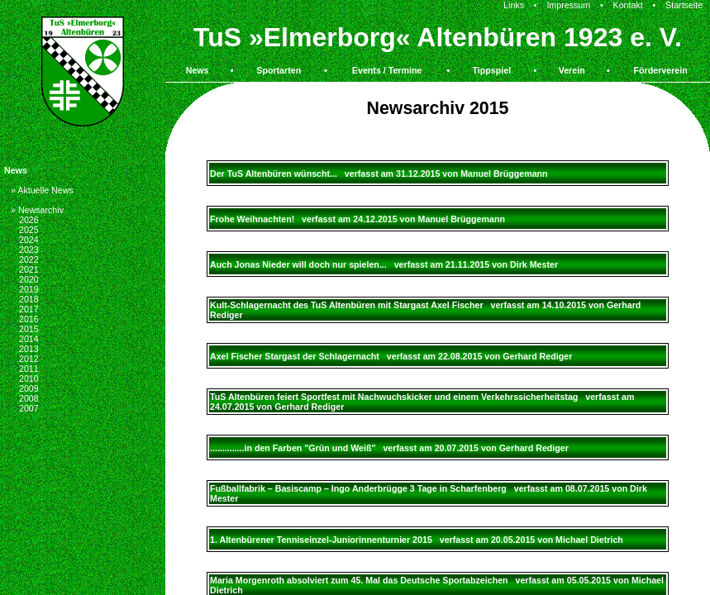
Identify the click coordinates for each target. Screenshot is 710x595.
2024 (29, 240)
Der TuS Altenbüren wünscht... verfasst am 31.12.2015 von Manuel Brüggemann (379, 173)
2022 (29, 259)
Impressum (568, 5)
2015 (29, 329)
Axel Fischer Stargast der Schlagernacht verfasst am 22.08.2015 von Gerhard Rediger (391, 356)
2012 (29, 359)
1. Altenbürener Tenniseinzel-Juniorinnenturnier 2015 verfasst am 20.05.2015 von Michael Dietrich (416, 540)
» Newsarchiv (37, 210)
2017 (29, 309)
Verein (572, 70)
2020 (29, 279)
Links (513, 5)
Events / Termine (387, 70)
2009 (29, 388)
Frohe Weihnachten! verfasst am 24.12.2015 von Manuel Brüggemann (357, 219)
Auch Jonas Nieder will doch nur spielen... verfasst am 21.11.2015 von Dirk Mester (384, 264)
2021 (29, 269)
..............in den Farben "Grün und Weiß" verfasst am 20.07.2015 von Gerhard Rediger (389, 448)
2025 (29, 230)
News (197, 70)
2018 (29, 299)
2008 (29, 398)
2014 (29, 339)
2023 (29, 250)
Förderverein (661, 70)
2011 (29, 369)
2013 (29, 349)
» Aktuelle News (42, 190)
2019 (29, 289)
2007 (29, 408)
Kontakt (628, 5)
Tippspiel (492, 70)
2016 (29, 319)
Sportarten (278, 70)
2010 (29, 378)
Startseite (684, 5)
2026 (29, 220)
